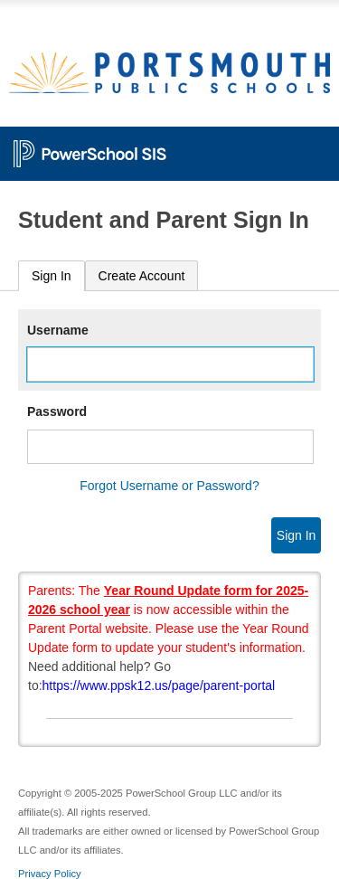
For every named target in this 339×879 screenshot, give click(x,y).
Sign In (51, 276)
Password (57, 411)
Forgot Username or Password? (169, 485)
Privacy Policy (49, 873)
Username (58, 330)
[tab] (51, 276)
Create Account (142, 276)
